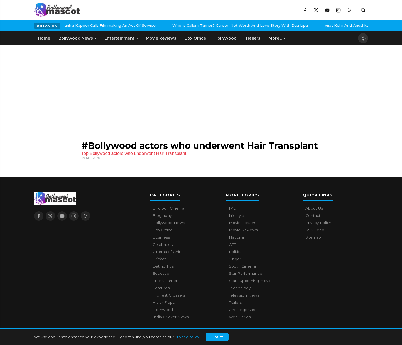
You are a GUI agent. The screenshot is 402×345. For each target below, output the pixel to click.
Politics (235, 251)
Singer (235, 259)
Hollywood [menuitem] (225, 38)
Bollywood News (169, 222)
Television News (244, 295)
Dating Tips (163, 266)
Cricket (159, 259)
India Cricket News (171, 317)
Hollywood (163, 309)
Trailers (235, 302)
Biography (162, 215)
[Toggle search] (363, 10)
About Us (314, 208)
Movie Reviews (243, 230)
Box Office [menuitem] (195, 38)
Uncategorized (243, 309)
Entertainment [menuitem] (121, 38)
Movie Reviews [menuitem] (161, 38)
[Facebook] (305, 10)
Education (162, 273)
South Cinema (242, 266)
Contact (312, 215)
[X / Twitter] (316, 10)
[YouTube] (327, 10)
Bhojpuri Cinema (168, 208)
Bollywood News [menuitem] (77, 38)
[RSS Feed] (349, 10)
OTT (232, 244)
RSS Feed (314, 230)
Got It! (217, 340)
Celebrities (163, 244)
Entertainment (166, 280)
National (237, 237)
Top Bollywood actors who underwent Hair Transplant (133, 153)
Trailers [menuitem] (252, 38)
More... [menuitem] (277, 38)
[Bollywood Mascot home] (57, 10)
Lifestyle (236, 215)
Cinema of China (168, 251)
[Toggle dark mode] (363, 38)
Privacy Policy (187, 340)
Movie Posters (242, 222)
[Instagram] (338, 10)
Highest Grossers (169, 295)
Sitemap (313, 237)
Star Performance (245, 273)
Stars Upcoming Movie (250, 280)
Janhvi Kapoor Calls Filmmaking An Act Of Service (71, 25)
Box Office (163, 230)
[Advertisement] (75, 87)
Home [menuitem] (44, 38)
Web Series (240, 317)
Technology (240, 288)
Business (161, 237)
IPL (232, 208)
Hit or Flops (164, 302)
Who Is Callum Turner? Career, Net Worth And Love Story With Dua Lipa (202, 25)
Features (161, 288)
